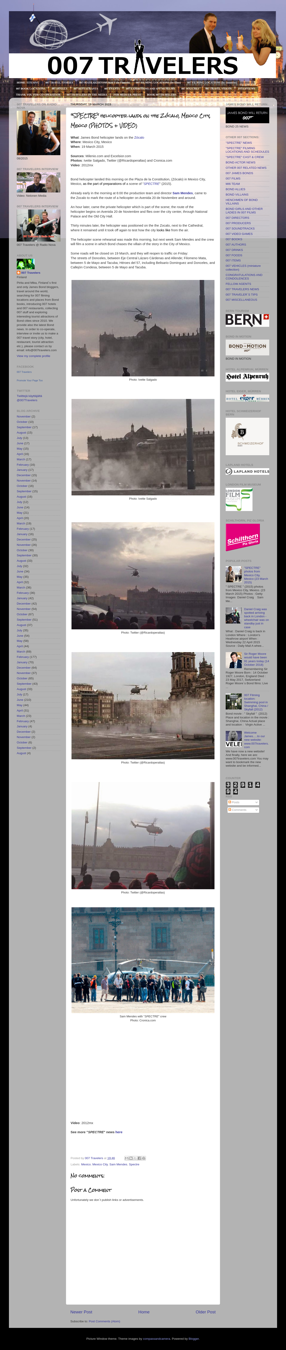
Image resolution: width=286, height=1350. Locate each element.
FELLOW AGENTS (238, 284)
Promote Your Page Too (30, 380)
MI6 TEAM (233, 184)
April (20, 454)
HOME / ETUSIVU (28, 82)
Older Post (206, 1312)
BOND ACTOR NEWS (240, 162)
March (21, 459)
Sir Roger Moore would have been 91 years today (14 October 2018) (256, 659)
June (20, 443)
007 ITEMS (233, 260)
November (24, 416)
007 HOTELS (59, 88)
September (24, 427)
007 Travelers (30, 272)
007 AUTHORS (236, 244)
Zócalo (139, 137)
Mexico (86, 1164)
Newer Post (81, 1312)
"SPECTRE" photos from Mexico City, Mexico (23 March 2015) (256, 575)
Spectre (134, 1164)
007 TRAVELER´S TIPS (242, 294)
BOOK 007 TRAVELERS (162, 94)
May (20, 448)
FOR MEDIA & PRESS (127, 94)
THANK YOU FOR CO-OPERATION (38, 94)
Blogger (194, 1338)
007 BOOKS (234, 239)
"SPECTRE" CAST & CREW (245, 157)
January (22, 470)
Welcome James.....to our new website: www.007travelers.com (256, 740)
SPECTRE (151, 184)
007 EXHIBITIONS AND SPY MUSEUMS (150, 88)
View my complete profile (33, 356)
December (24, 475)
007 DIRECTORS (237, 217)
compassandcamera (156, 1338)
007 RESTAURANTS (86, 88)
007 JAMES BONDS (239, 173)
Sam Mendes (118, 1164)
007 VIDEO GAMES (239, 234)
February (23, 464)
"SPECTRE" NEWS (239, 142)
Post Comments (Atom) (104, 1321)
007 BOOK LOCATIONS (30, 88)
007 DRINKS (234, 250)
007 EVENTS (112, 88)
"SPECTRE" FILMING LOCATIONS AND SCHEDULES (247, 149)
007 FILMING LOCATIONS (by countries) (212, 82)
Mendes (187, 193)
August (21, 432)
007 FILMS (233, 178)
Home (143, 1312)
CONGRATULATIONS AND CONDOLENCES (244, 276)
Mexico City (100, 1164)
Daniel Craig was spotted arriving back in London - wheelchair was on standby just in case (256, 618)
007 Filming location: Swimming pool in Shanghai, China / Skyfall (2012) (256, 702)
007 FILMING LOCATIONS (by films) (158, 82)
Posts (234, 802)
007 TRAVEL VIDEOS (219, 88)
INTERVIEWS (246, 88)
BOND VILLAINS (237, 194)
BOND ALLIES (235, 189)
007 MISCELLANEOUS (241, 299)
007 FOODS (234, 255)
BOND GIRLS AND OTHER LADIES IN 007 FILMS (244, 210)
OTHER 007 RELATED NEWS (246, 167)
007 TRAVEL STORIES (59, 82)
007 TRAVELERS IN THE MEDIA (87, 94)
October (22, 422)
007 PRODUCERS (238, 223)
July (19, 438)
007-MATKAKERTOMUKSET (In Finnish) (104, 82)
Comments (237, 810)
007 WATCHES (190, 88)
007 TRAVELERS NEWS (242, 289)
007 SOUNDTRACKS (240, 228)
